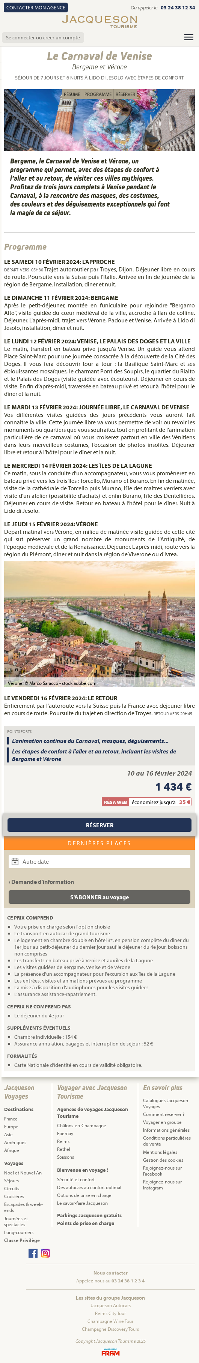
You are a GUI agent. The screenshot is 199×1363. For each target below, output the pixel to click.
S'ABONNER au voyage (99, 897)
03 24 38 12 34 (178, 7)
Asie (8, 1134)
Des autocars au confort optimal (89, 1187)
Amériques (15, 1142)
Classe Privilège (22, 1240)
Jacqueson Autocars (110, 1305)
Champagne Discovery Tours (110, 1329)
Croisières (14, 1196)
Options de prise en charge (84, 1195)
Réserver (125, 94)
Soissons (65, 1157)
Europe (11, 1126)
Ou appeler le (144, 7)
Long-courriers (18, 1232)
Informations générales (166, 1130)
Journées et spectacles (16, 1221)
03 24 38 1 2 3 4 (128, 1281)
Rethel (63, 1149)
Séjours (11, 1180)
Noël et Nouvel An (23, 1173)
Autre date (30, 861)
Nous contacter (110, 1273)
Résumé (72, 94)
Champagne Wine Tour (110, 1321)
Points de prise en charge (85, 1223)
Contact (35, 7)
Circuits (11, 1188)
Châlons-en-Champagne (81, 1125)
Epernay (65, 1133)
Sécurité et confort (76, 1179)
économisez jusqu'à (154, 802)
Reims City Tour (110, 1313)
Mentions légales (160, 1152)
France (11, 1119)
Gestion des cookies (163, 1160)
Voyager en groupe (162, 1122)
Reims (63, 1141)
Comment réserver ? (163, 1114)
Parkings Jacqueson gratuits (89, 1215)
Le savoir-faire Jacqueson (82, 1203)
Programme (98, 94)
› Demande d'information (41, 881)
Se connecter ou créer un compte (43, 37)
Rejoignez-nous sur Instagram (162, 1185)
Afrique (11, 1150)
